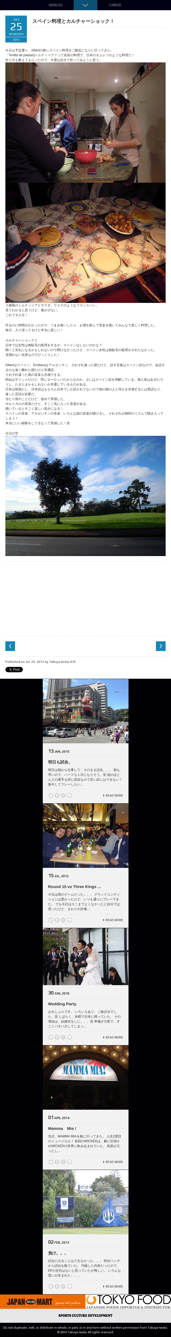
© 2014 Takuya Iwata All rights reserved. (85, 1332)
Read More (114, 795)
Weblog (56, 5)
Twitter (50, 795)
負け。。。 (58, 1253)
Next (161, 646)
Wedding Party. (62, 1004)
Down (85, 5)
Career (115, 5)
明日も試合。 (60, 762)
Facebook (57, 795)
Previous (10, 646)
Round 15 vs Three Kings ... (74, 886)
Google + (63, 795)
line (69, 795)
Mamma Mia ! (62, 1128)
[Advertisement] (85, 598)
